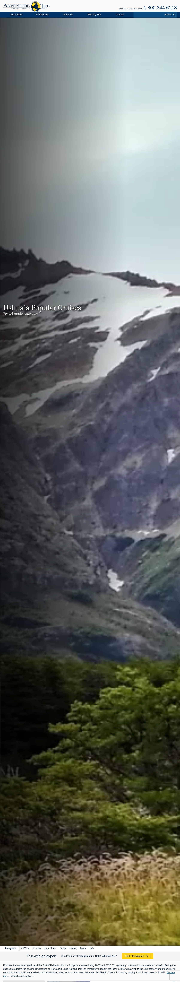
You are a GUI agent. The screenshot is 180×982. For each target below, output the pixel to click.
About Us (68, 14)
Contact (120, 14)
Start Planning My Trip (136, 956)
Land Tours (51, 948)
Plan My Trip (94, 14)
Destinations (16, 14)
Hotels (73, 948)
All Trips (25, 948)
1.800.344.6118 (160, 7)
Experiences (42, 14)
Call (106, 956)
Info (92, 948)
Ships (63, 948)
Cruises (37, 948)
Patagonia (10, 948)
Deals (83, 948)
